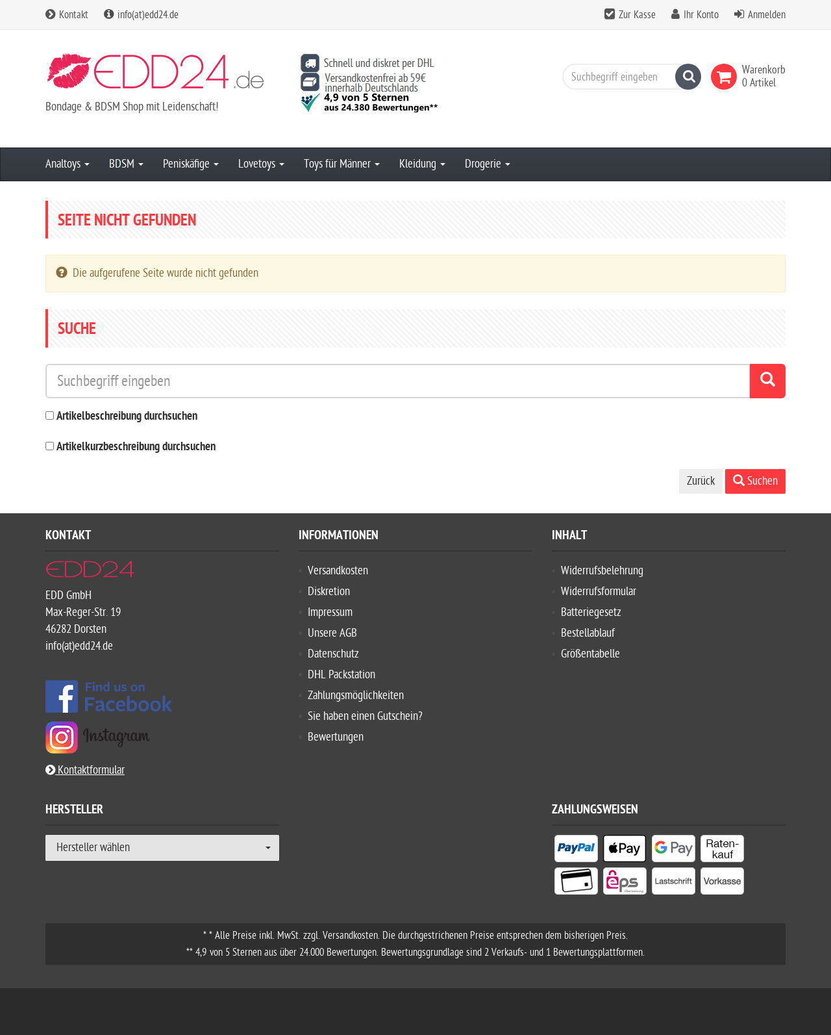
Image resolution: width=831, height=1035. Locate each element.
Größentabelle (590, 654)
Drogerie (487, 164)
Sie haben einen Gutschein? (365, 716)
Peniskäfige (191, 164)
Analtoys (67, 164)
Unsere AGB (332, 633)
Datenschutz (333, 654)
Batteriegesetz (591, 612)
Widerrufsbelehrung (602, 571)
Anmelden (767, 15)
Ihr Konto (701, 15)
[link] (726, 77)
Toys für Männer (342, 164)
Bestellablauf (588, 633)
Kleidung (422, 164)
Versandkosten (338, 571)
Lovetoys (261, 164)
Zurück (701, 481)
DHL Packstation (341, 675)
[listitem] (576, 851)
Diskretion (329, 591)
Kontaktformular (85, 770)
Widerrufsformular (598, 591)
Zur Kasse (637, 15)
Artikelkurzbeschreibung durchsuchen (136, 447)
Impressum (330, 612)
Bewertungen (336, 737)
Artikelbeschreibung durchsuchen (126, 416)
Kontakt (66, 15)
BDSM (126, 164)
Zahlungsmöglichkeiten (356, 695)
